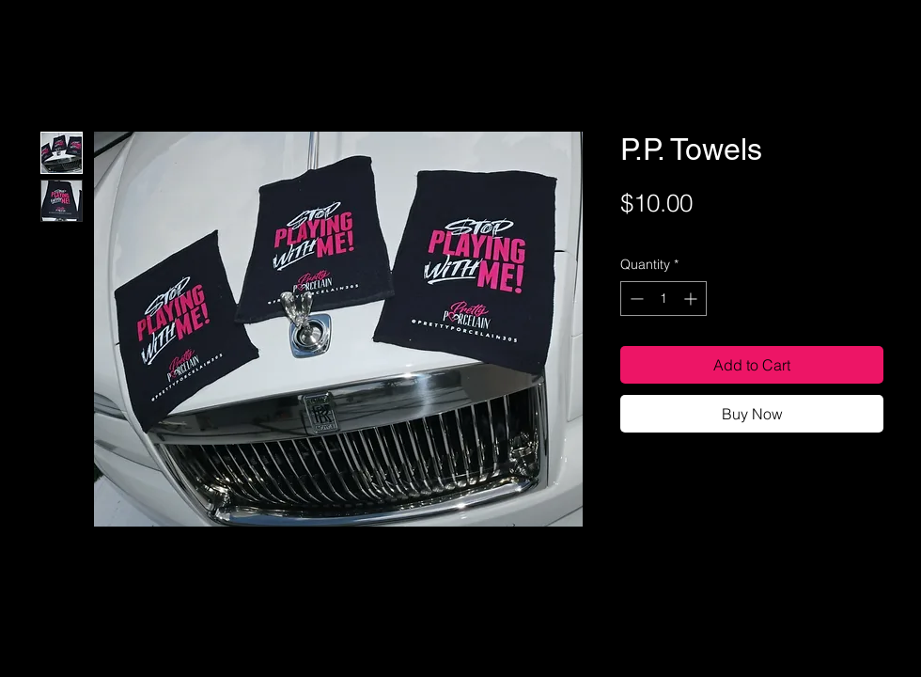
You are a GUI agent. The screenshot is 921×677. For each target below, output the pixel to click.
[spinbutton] (663, 298)
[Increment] (692, 298)
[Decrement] (635, 298)
